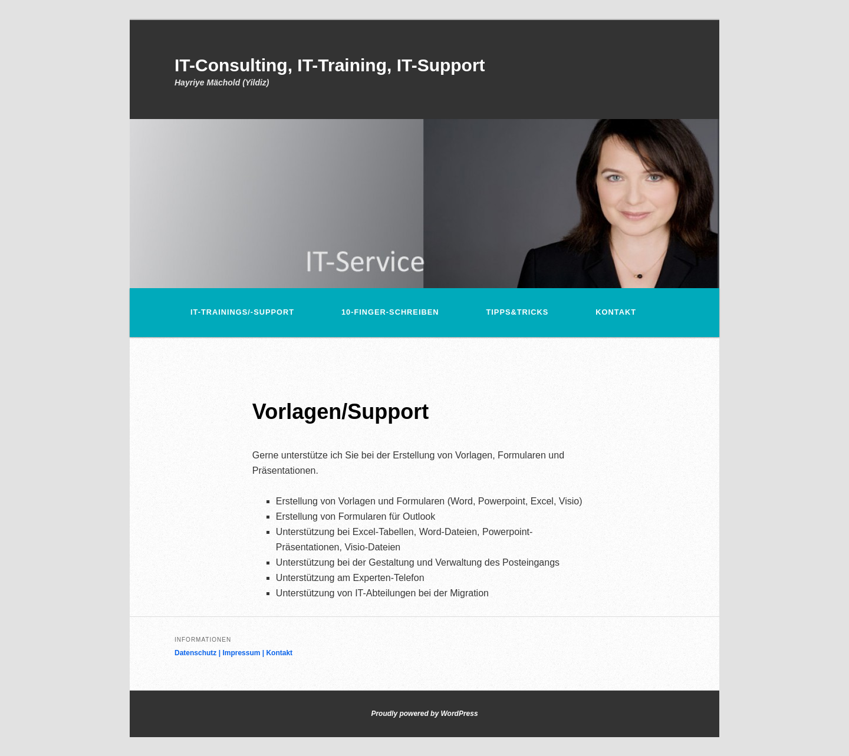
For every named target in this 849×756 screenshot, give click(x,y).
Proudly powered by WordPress (424, 713)
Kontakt (615, 312)
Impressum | (244, 653)
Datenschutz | (198, 653)
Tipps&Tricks (517, 312)
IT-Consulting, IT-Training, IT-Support (330, 65)
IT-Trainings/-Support (242, 312)
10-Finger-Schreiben (390, 312)
